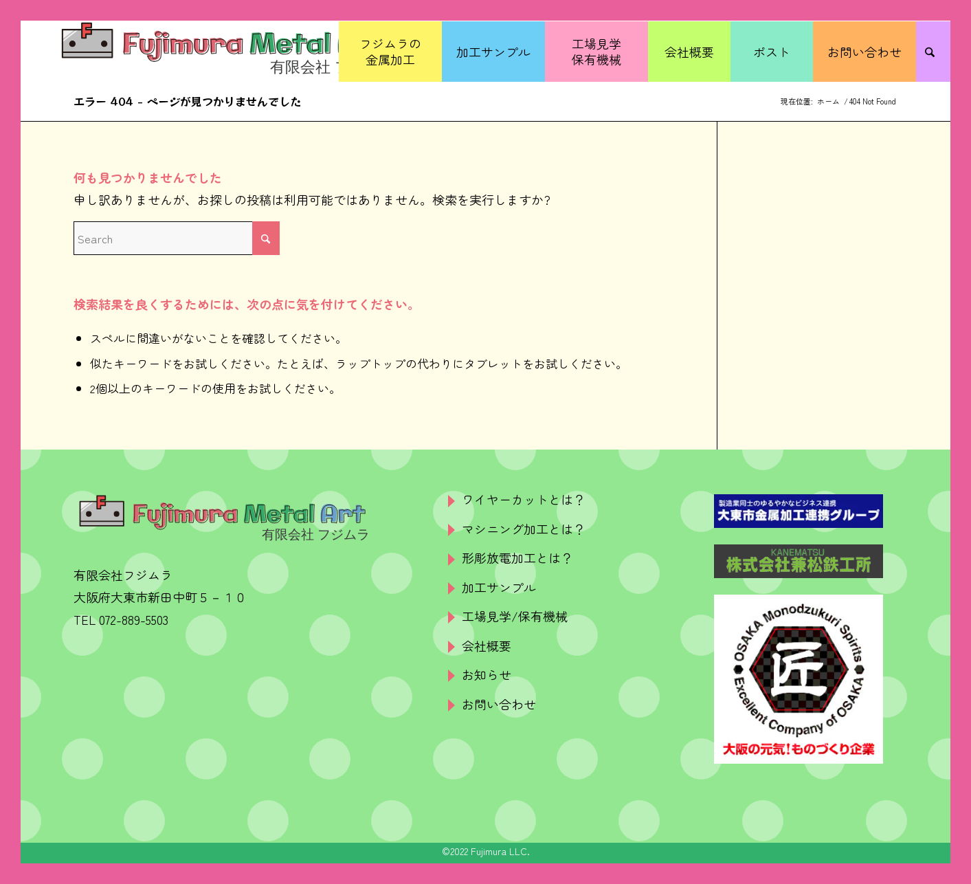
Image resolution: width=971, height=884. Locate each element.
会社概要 (486, 645)
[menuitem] (390, 51)
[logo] (226, 51)
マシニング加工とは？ (523, 529)
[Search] (933, 51)
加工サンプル (499, 587)
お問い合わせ (499, 704)
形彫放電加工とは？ (517, 557)
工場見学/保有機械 (515, 616)
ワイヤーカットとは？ (523, 499)
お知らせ (486, 674)
